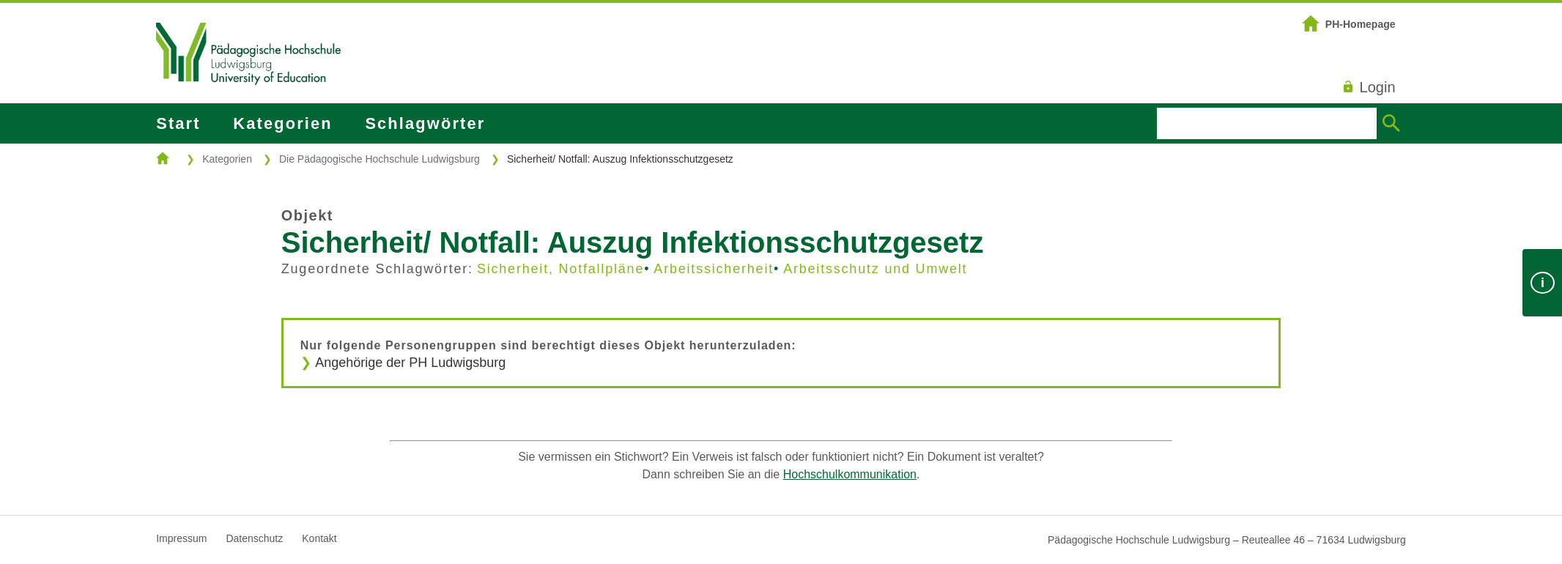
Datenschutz (254, 538)
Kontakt (319, 538)
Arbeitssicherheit (714, 268)
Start (178, 123)
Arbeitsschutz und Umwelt (875, 268)
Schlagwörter (425, 123)
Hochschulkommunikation (850, 474)
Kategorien (282, 123)
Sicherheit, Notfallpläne (560, 268)
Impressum (181, 538)
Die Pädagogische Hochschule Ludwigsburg (379, 159)
